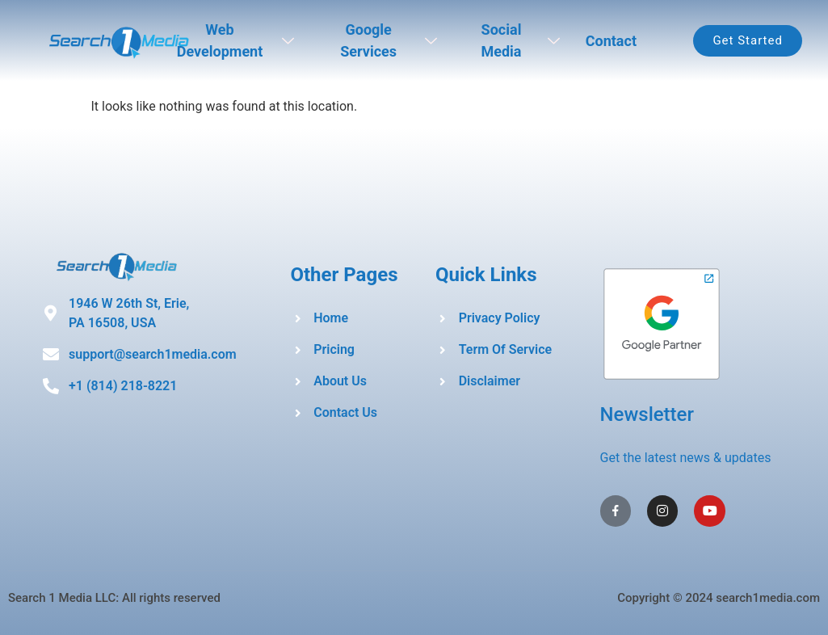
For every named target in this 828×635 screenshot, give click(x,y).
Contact (611, 40)
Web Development (235, 40)
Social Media (520, 40)
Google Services (388, 40)
